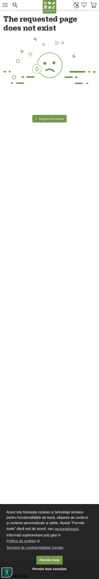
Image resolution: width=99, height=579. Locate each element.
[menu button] (5, 5)
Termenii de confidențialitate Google (34, 548)
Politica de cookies (21, 541)
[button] (26, 5)
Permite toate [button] (49, 560)
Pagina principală (49, 118)
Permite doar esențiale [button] (49, 569)
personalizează (67, 529)
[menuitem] (75, 5)
